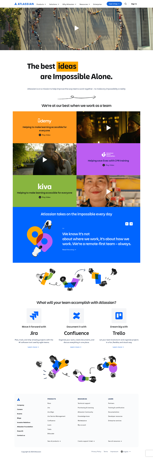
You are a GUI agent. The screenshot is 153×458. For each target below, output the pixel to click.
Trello (49, 429)
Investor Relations (23, 422)
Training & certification (116, 407)
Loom (49, 425)
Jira (48, 407)
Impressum (114, 451)
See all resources (115, 441)
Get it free (114, 4)
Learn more (33, 347)
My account (82, 425)
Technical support (84, 403)
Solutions (54, 4)
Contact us (21, 435)
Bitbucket (50, 433)
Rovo (49, 403)
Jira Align (50, 412)
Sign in (134, 4)
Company (20, 405)
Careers (20, 409)
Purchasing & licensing (86, 407)
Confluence (51, 420)
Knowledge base (84, 416)
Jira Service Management (56, 416)
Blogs (19, 418)
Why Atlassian (69, 4)
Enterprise (97, 4)
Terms (106, 451)
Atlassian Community (85, 412)
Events (19, 414)
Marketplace (82, 420)
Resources (85, 4)
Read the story (69, 249)
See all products (54, 441)
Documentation (113, 412)
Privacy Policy (96, 451)
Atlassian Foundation (25, 427)
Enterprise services (114, 420)
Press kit (20, 431)
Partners (111, 403)
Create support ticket (86, 441)
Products (41, 4)
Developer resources (115, 416)
